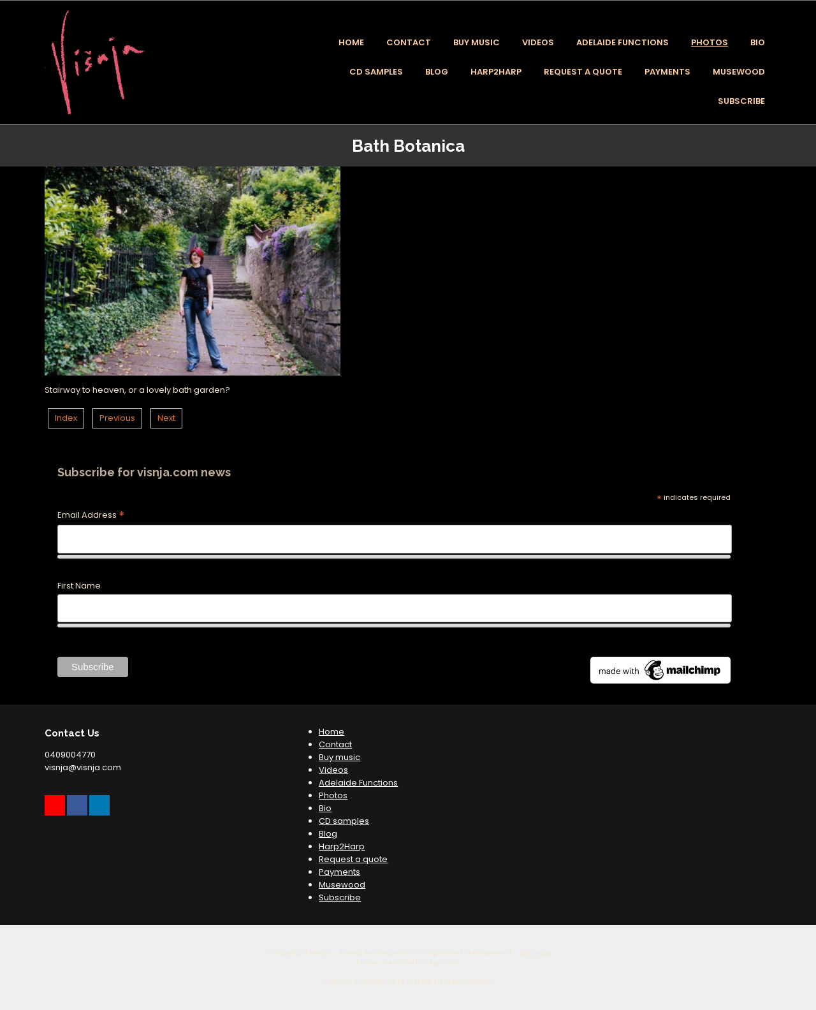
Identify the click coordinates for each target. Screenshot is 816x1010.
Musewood (739, 72)
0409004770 (70, 755)
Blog (436, 72)
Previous (117, 418)
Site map (536, 953)
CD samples (376, 72)
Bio (757, 42)
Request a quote (583, 72)
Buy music (476, 42)
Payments (667, 72)
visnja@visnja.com (83, 767)
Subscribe (741, 101)
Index (66, 418)
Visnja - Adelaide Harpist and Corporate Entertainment (411, 953)
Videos (538, 42)
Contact (408, 42)
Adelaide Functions (622, 42)
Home (351, 42)
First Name (79, 586)
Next (166, 418)
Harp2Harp (495, 72)
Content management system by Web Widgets (408, 981)
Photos (709, 42)
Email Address (90, 515)
